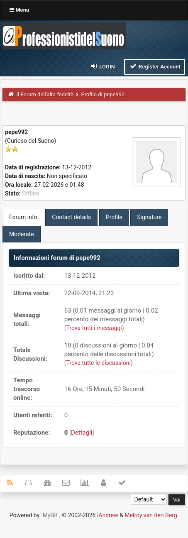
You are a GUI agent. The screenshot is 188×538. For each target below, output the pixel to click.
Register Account (155, 66)
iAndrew (107, 515)
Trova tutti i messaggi (94, 328)
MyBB (50, 515)
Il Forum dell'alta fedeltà (45, 94)
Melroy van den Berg (151, 515)
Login (102, 66)
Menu (19, 10)
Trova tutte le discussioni (98, 362)
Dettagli (82, 432)
